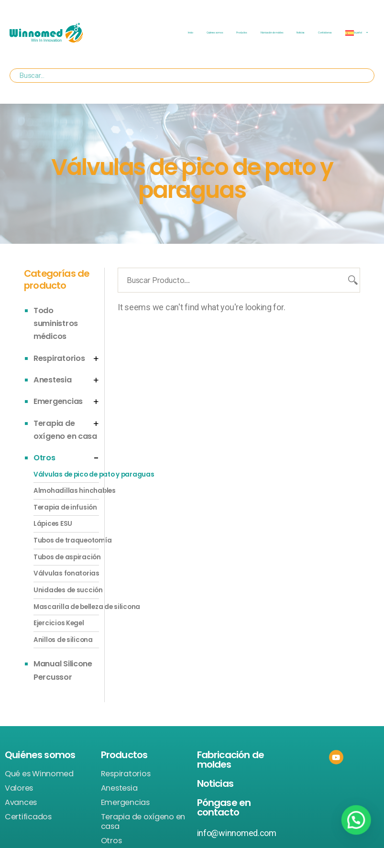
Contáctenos (325, 32)
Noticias (300, 32)
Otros (44, 457)
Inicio (190, 32)
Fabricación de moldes (272, 32)
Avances (21, 802)
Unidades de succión (66, 590)
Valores (19, 788)
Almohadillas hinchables (66, 490)
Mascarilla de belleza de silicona (66, 606)
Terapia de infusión (65, 507)
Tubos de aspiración (66, 557)
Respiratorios (59, 358)
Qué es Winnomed (39, 774)
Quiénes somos (215, 32)
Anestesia (52, 379)
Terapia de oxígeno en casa (143, 821)
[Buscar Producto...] (239, 280)
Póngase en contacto (224, 807)
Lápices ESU (52, 523)
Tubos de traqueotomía (66, 540)
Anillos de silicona (63, 639)
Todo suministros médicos (55, 323)
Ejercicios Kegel (58, 623)
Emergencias (58, 401)
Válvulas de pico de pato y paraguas (66, 474)
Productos (241, 32)
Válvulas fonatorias (66, 573)
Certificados (28, 817)
